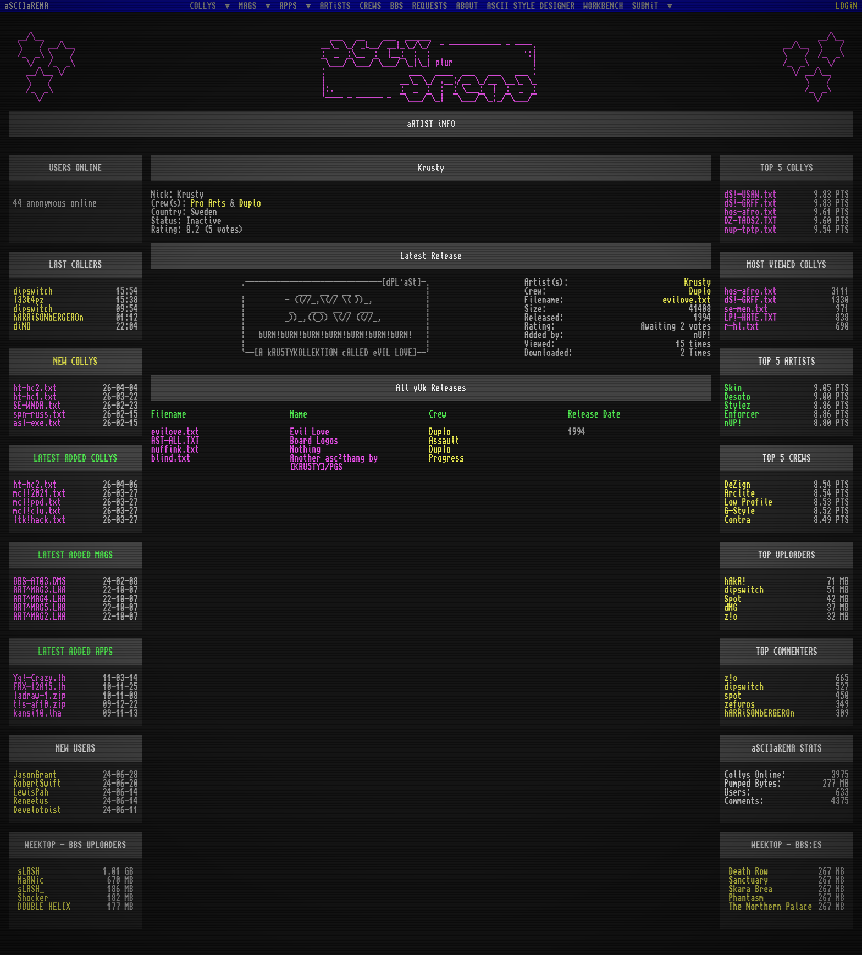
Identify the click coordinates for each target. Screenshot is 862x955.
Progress (446, 458)
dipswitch (33, 291)
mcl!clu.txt (37, 511)
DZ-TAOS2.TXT (750, 220)
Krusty (697, 282)
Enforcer (741, 414)
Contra (737, 519)
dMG (730, 607)
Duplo (250, 203)
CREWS (371, 6)
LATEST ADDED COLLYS (75, 458)
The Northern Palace (770, 906)
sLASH (29, 871)
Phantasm (746, 897)
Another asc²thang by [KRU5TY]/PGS (334, 462)
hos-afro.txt (750, 212)
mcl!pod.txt (37, 502)
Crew (437, 414)
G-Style (739, 511)
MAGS (250, 6)
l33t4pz (28, 300)
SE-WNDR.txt (37, 405)
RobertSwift (37, 783)
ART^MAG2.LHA (39, 616)
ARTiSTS (335, 6)
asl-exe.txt (37, 423)
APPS (290, 6)
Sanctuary (748, 880)
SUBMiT (647, 6)
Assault (444, 440)
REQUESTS (429, 6)
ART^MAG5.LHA (39, 607)
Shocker (33, 897)
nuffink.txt (175, 449)
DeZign (737, 484)
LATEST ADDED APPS (75, 651)
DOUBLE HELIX (44, 906)
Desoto (737, 396)
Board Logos (314, 440)
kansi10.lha (37, 713)
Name (298, 414)
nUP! (733, 423)
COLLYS (205, 6)
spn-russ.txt (39, 414)
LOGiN (847, 6)
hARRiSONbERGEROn (48, 317)
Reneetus (30, 801)
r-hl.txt (741, 326)
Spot (733, 599)
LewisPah (30, 792)
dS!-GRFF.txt (750, 203)
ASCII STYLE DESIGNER (531, 6)
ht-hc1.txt (35, 396)
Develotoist (37, 810)
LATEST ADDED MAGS (75, 555)
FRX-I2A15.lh (39, 686)
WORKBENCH (603, 6)
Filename (168, 414)
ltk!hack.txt (39, 519)
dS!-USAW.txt (750, 194)
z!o (730, 616)
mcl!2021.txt (39, 493)
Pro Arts (208, 203)
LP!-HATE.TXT (750, 317)
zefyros (739, 704)
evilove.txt (686, 300)
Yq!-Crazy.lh (39, 678)
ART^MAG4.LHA (39, 599)
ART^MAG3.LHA (39, 590)
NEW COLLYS (75, 361)
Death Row (748, 871)
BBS (397, 6)
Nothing (305, 449)
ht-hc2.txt (35, 388)
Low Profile (748, 502)
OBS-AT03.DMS (39, 581)
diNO (22, 326)
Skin (733, 388)
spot (733, 695)
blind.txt (171, 458)
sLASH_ (31, 889)
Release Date (594, 414)
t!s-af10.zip (39, 704)
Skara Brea (750, 889)
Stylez (737, 405)
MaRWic (31, 880)
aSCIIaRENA (26, 6)
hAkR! (735, 581)
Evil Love (309, 431)
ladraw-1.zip (39, 695)
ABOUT (467, 6)
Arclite (739, 493)
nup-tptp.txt (750, 229)
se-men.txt (746, 308)
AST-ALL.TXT (175, 440)
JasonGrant (35, 774)
